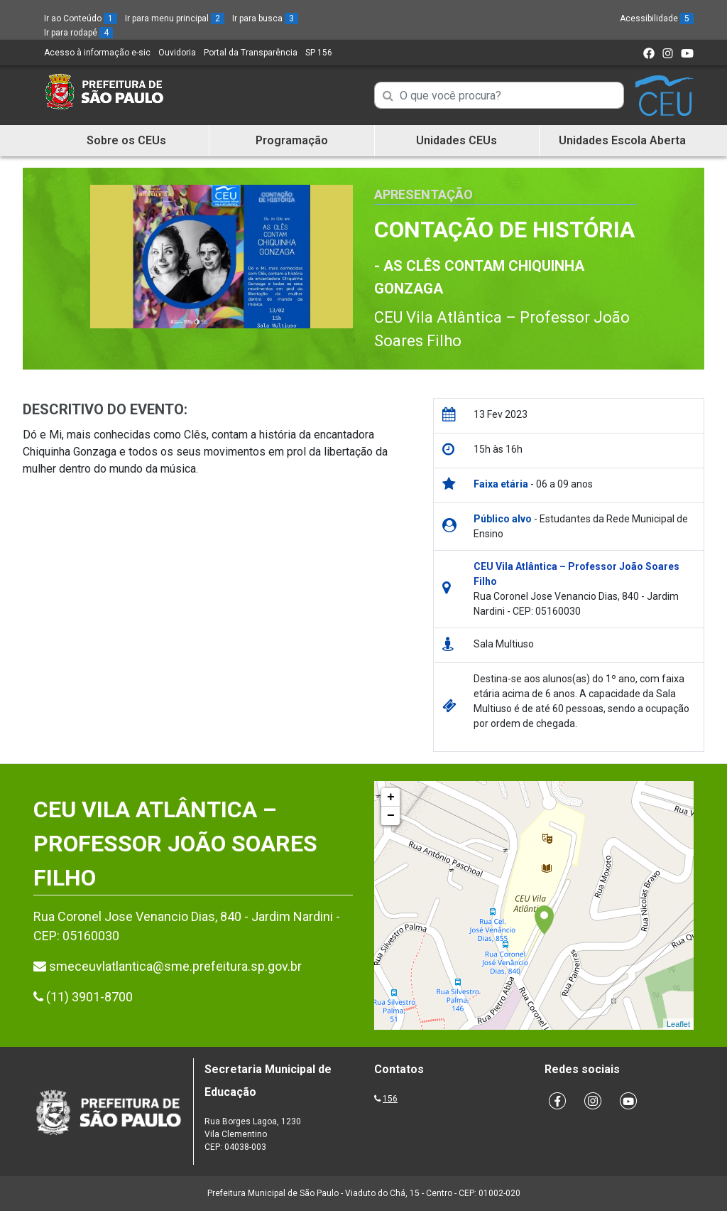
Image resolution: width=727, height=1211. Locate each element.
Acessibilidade (657, 18)
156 (390, 1099)
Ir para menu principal (174, 18)
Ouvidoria (177, 53)
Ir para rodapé (78, 32)
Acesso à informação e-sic (97, 53)
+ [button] (391, 797)
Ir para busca (265, 18)
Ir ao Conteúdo (80, 18)
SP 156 (318, 53)
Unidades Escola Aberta (622, 140)
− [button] (391, 815)
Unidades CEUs (456, 140)
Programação (292, 140)
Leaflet (678, 1024)
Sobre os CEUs (126, 140)
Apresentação (423, 194)
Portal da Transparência (250, 53)
